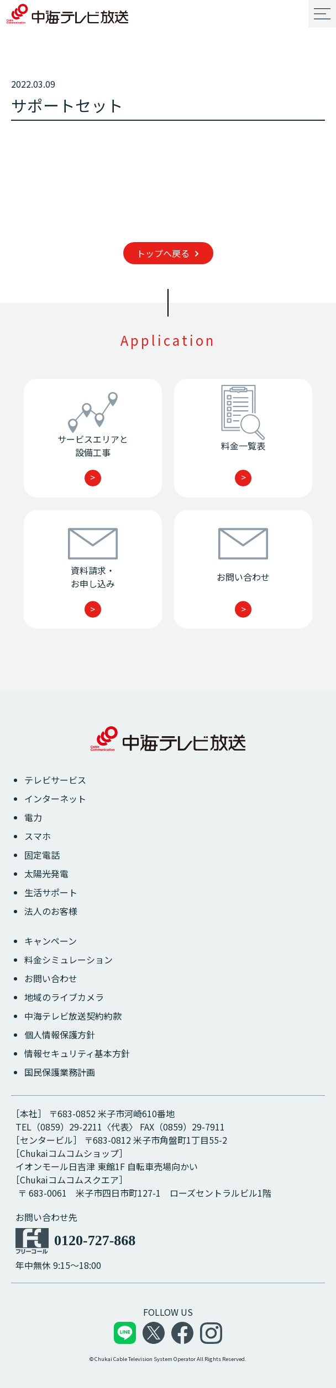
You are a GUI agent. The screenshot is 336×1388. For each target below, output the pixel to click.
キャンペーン (50, 940)
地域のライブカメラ (64, 997)
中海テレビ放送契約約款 (73, 1015)
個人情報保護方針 (59, 1034)
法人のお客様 (50, 911)
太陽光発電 (46, 873)
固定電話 (42, 854)
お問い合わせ (50, 978)
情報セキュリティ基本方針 (77, 1053)
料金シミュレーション (68, 959)
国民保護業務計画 (59, 1072)
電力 (33, 817)
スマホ (37, 836)
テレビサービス (55, 779)
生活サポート (50, 892)
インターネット (55, 798)
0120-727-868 (94, 1240)
